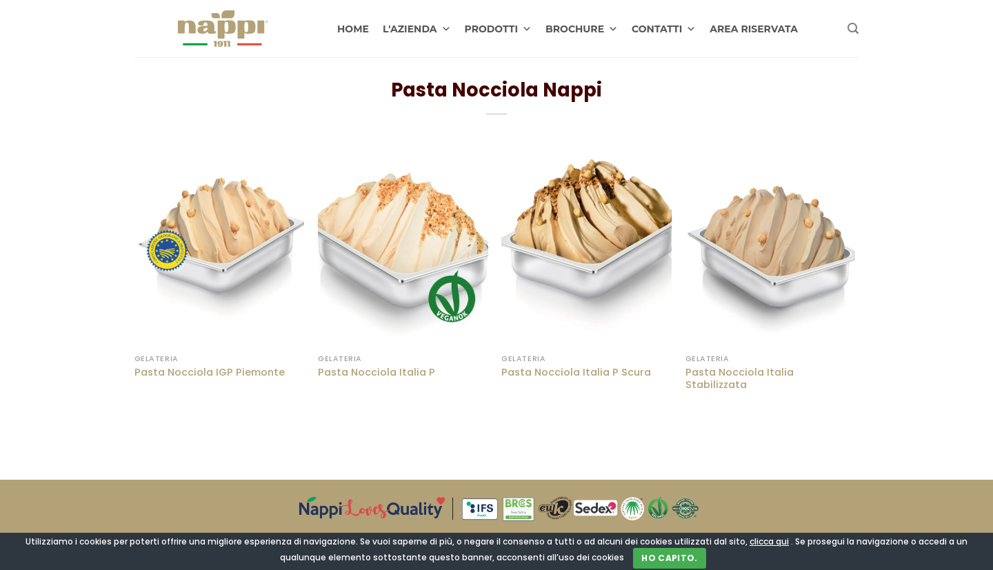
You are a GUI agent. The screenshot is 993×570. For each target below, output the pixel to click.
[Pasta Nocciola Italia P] (403, 245)
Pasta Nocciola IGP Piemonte (209, 372)
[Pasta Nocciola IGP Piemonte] (219, 245)
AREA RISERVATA (754, 29)
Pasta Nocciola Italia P (376, 372)
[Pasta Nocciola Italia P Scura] (586, 245)
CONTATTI (664, 29)
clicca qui (769, 541)
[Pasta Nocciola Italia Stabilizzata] (770, 245)
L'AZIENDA (417, 29)
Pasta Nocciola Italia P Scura (576, 372)
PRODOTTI (498, 29)
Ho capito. (669, 558)
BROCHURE (581, 29)
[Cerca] (853, 28)
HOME (353, 29)
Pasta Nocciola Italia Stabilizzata (739, 378)
